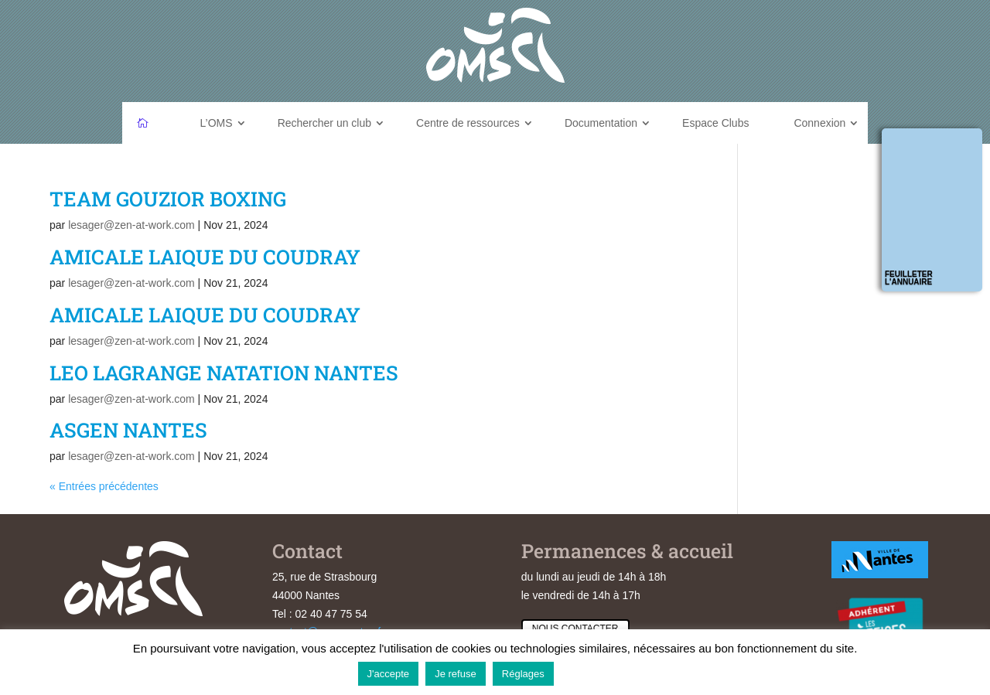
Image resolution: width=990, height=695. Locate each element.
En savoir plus (597, 673)
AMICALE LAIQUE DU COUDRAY (205, 257)
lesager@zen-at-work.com (131, 225)
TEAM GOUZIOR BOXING (168, 199)
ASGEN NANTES (128, 430)
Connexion (819, 123)
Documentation (601, 123)
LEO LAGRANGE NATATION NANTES (224, 372)
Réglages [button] (523, 674)
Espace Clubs (715, 123)
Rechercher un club (324, 123)
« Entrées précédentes (104, 486)
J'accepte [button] (388, 674)
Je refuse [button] (455, 674)
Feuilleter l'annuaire (909, 278)
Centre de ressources (468, 123)
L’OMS (216, 123)
